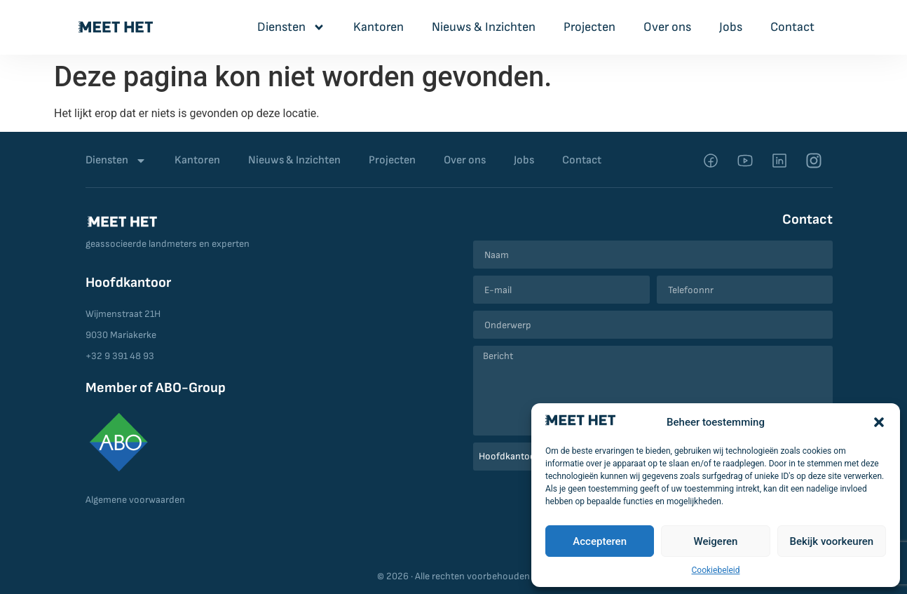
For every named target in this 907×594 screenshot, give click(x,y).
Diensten (291, 27)
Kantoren (378, 27)
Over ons (667, 27)
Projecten (589, 27)
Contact (792, 27)
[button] (879, 422)
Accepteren (600, 541)
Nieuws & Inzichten (484, 27)
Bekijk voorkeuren (831, 541)
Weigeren (716, 541)
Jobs (730, 27)
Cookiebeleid (716, 570)
